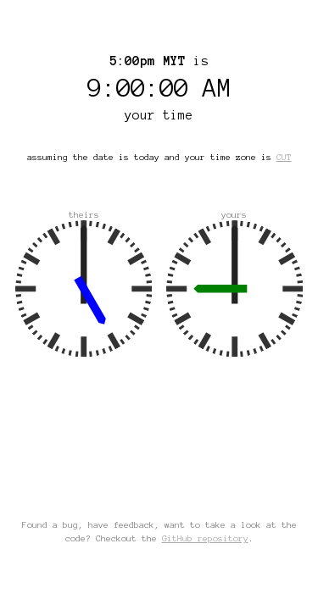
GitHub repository (205, 538)
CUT (284, 157)
